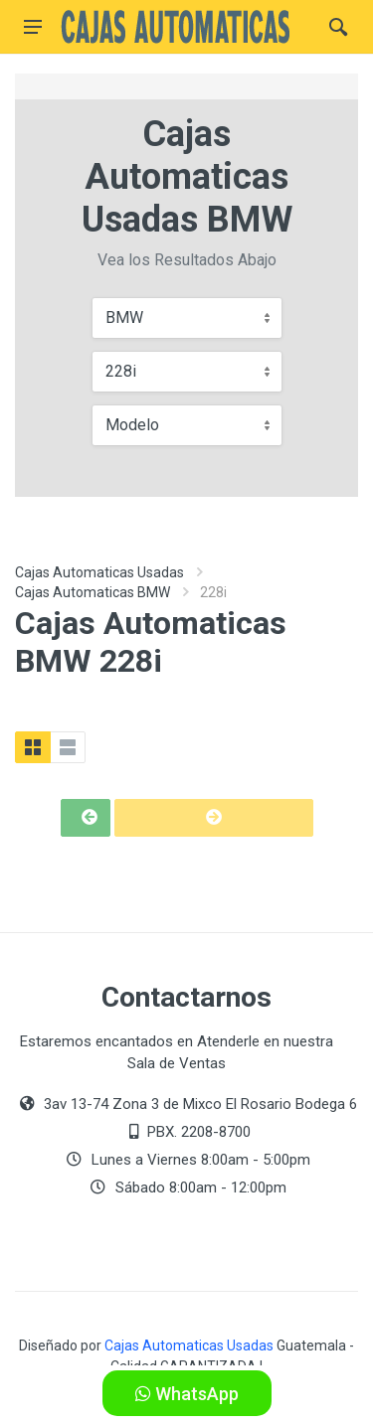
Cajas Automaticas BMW (92, 592)
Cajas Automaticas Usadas (99, 572)
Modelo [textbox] (132, 424)
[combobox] (187, 318)
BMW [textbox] (124, 317)
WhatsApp (187, 1393)
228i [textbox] (120, 371)
